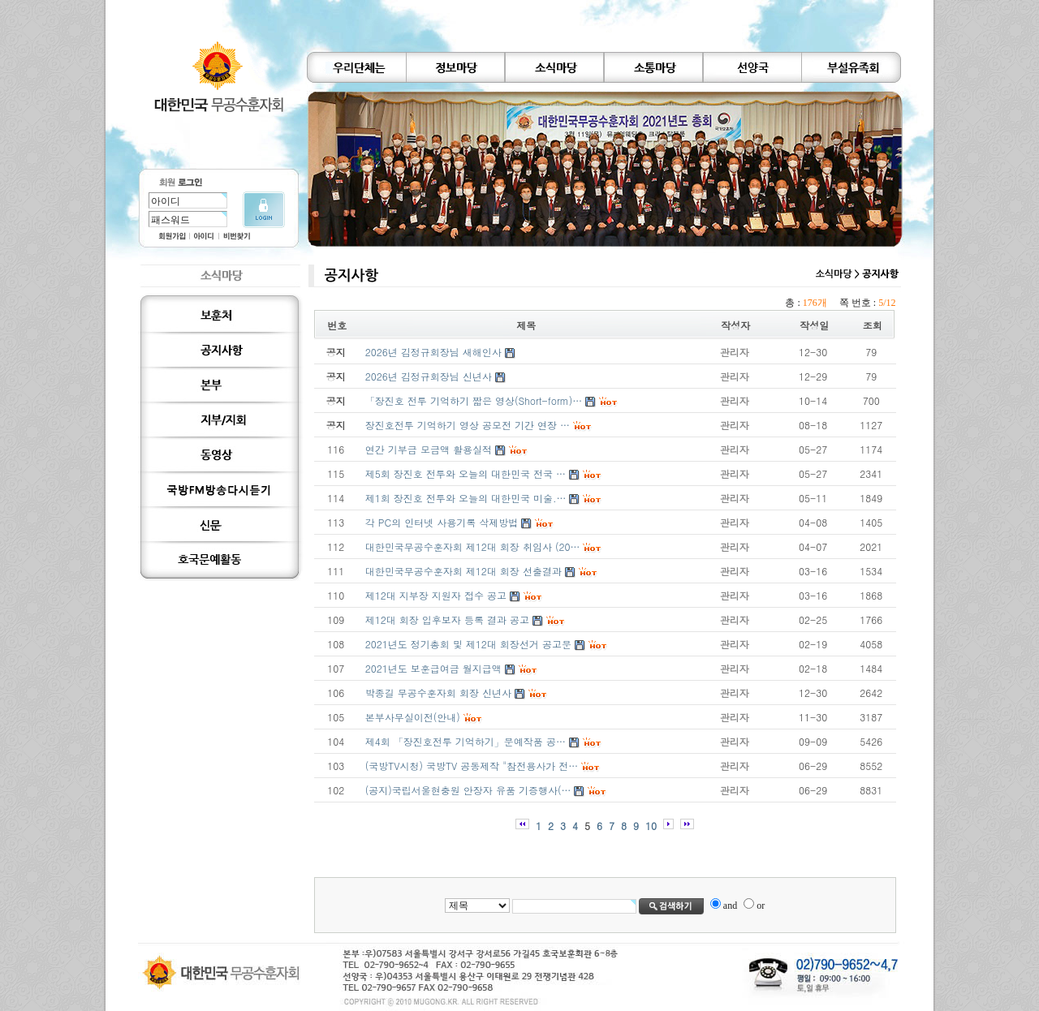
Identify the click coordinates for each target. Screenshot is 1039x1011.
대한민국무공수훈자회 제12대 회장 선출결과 (463, 571)
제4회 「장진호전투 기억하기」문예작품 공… (465, 741)
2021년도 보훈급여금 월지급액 (433, 668)
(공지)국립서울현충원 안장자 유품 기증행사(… (468, 790)
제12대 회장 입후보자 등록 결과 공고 (447, 619)
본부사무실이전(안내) (412, 717)
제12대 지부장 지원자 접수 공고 (436, 595)
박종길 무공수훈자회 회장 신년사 (438, 692)
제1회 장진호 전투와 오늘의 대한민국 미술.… (466, 498)
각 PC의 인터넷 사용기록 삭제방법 (441, 522)
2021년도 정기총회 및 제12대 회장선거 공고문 (468, 644)
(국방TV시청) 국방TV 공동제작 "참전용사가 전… (471, 765)
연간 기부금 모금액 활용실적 (428, 449)
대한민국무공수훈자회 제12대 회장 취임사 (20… (472, 546)
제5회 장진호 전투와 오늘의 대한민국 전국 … (465, 473)
